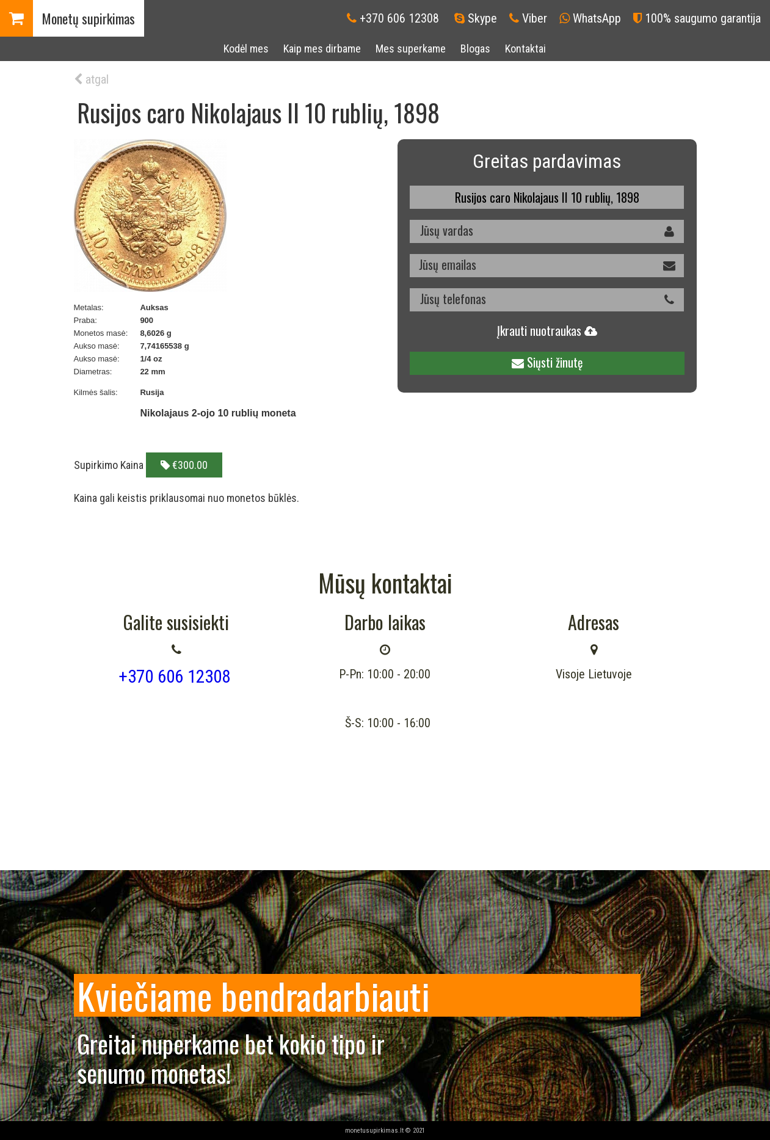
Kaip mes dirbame (322, 48)
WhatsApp (597, 18)
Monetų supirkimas (88, 18)
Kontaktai (525, 48)
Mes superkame (411, 48)
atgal (91, 79)
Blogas (475, 48)
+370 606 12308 (399, 18)
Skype (482, 18)
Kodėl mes (246, 48)
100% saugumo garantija (703, 18)
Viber (534, 18)
